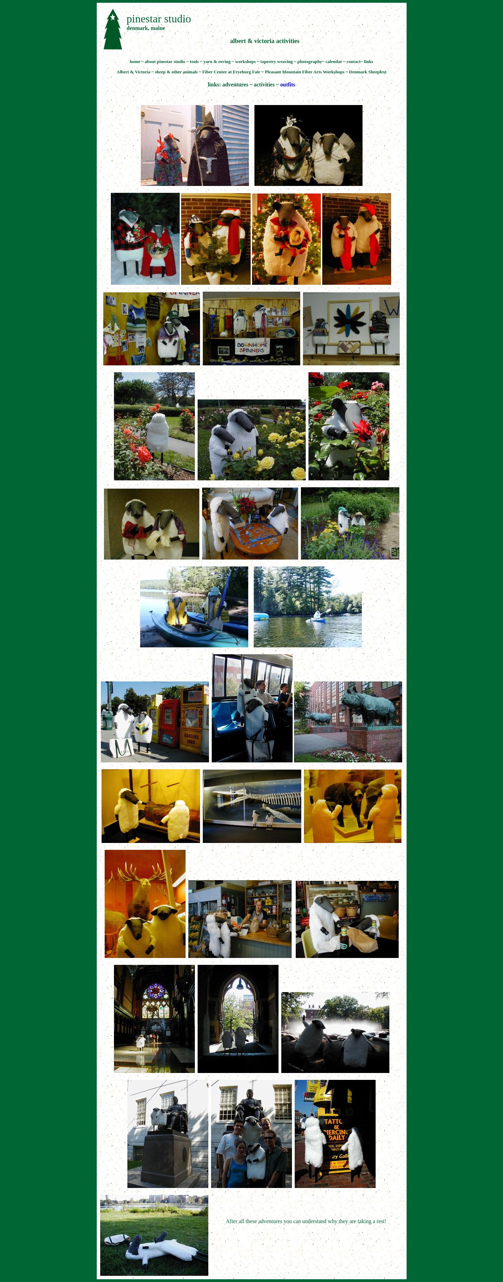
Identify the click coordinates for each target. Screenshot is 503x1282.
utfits (289, 84)
